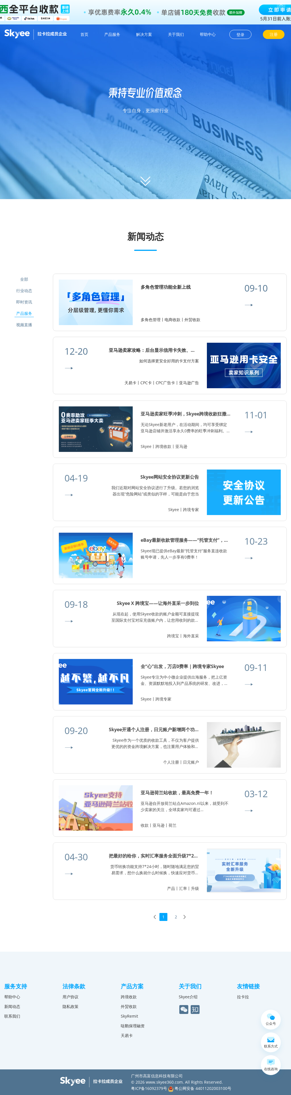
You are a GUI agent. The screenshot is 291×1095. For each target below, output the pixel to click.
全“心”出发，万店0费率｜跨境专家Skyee (182, 669)
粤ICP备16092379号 (149, 1088)
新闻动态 (12, 1006)
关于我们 (176, 34)
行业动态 (24, 290)
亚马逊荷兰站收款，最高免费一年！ (177, 795)
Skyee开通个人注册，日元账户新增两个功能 (154, 732)
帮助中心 (208, 34)
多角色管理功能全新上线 (166, 287)
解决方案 (144, 34)
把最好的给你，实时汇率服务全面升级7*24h (154, 858)
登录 (240, 34)
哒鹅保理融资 (133, 1025)
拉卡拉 (243, 996)
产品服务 (112, 34)
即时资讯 (24, 302)
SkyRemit (129, 1016)
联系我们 (12, 1016)
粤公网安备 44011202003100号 (199, 1088)
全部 (24, 279)
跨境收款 (129, 996)
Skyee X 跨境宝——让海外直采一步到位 (158, 606)
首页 (84, 34)
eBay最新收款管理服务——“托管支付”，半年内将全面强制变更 (205, 543)
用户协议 (70, 996)
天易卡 (127, 1035)
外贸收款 (129, 1006)
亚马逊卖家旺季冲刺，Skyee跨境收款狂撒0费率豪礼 (194, 416)
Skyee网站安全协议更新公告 (169, 479)
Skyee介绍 (188, 996)
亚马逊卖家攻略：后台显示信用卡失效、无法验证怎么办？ (168, 350)
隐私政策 (70, 1006)
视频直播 (24, 324)
